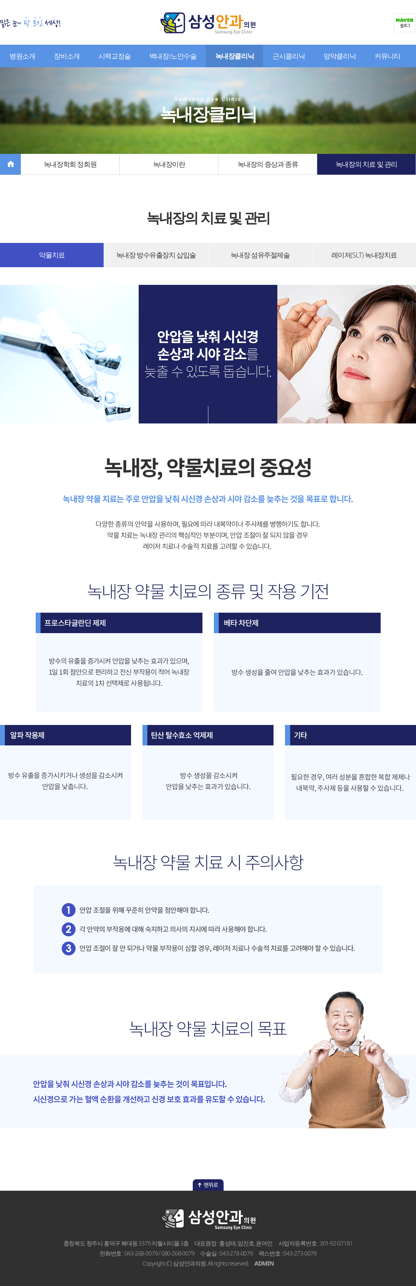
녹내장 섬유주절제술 (260, 255)
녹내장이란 (169, 164)
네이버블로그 (405, 23)
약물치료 (51, 255)
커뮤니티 (387, 56)
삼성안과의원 (208, 23)
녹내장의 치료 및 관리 (366, 164)
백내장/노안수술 (173, 56)
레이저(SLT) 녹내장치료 (364, 255)
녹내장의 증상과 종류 (267, 164)
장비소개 (66, 56)
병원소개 (22, 56)
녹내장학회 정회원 (70, 164)
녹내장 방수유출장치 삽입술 (156, 255)
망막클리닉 (339, 56)
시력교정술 (114, 56)
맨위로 (208, 1185)
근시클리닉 (288, 56)
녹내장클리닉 (234, 56)
